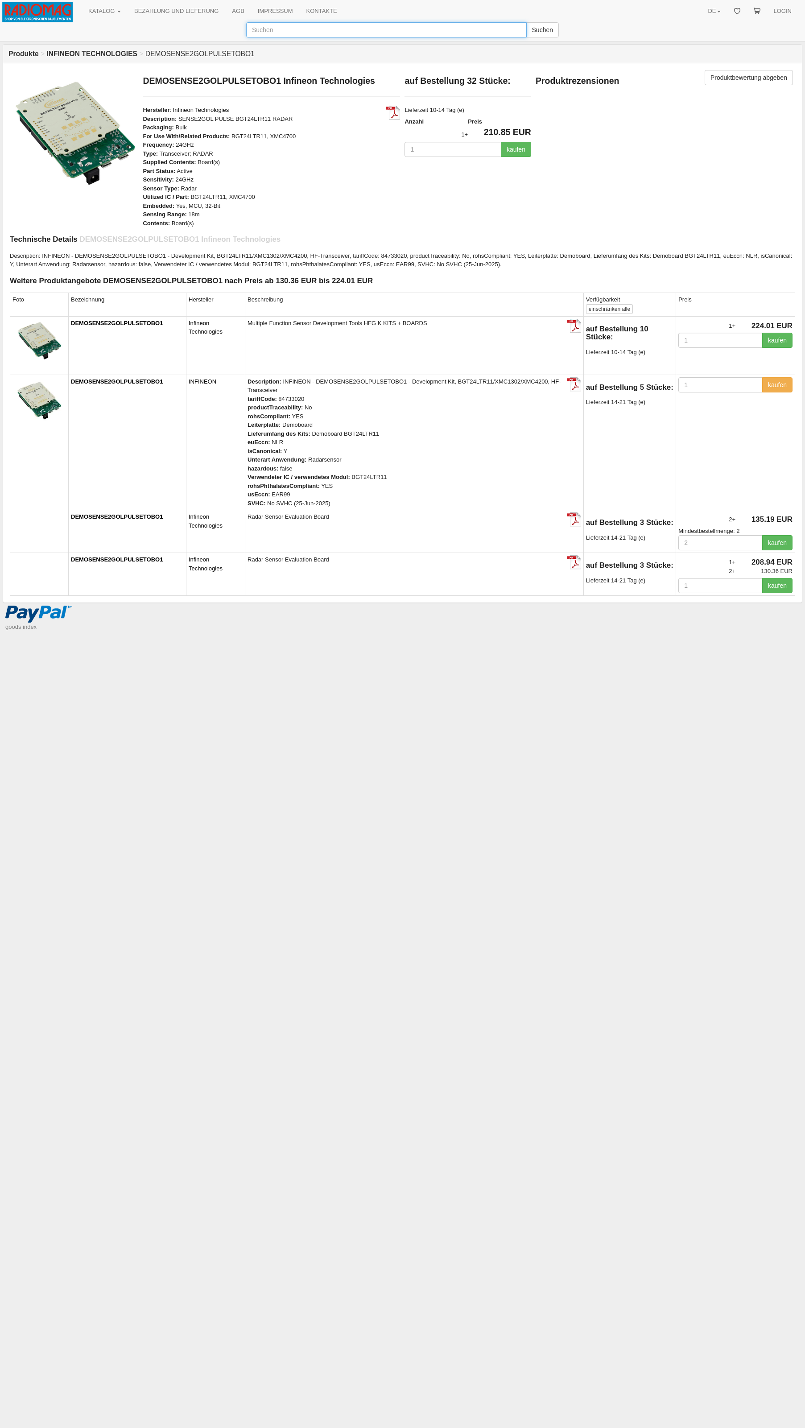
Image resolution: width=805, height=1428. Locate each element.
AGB (238, 11)
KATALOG (104, 11)
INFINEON (202, 381)
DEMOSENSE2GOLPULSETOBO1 (117, 323)
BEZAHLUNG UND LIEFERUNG (176, 11)
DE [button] (714, 11)
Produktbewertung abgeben (748, 77)
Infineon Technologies (201, 110)
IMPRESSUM (275, 11)
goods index (21, 626)
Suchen (542, 29)
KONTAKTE (321, 11)
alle (609, 309)
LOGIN (783, 11)
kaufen (516, 149)
